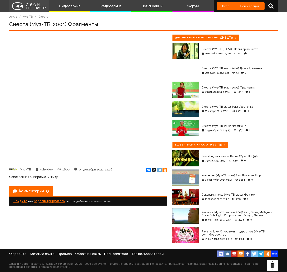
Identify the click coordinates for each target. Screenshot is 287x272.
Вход (225, 6)
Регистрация (249, 6)
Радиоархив (110, 6)
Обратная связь (88, 254)
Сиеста (43, 16)
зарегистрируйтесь (49, 201)
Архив (13, 16)
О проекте (17, 254)
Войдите (20, 201)
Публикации (151, 6)
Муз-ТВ (28, 16)
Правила (65, 254)
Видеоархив (69, 6)
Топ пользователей (147, 254)
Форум (193, 6)
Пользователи (116, 254)
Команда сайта (42, 254)
